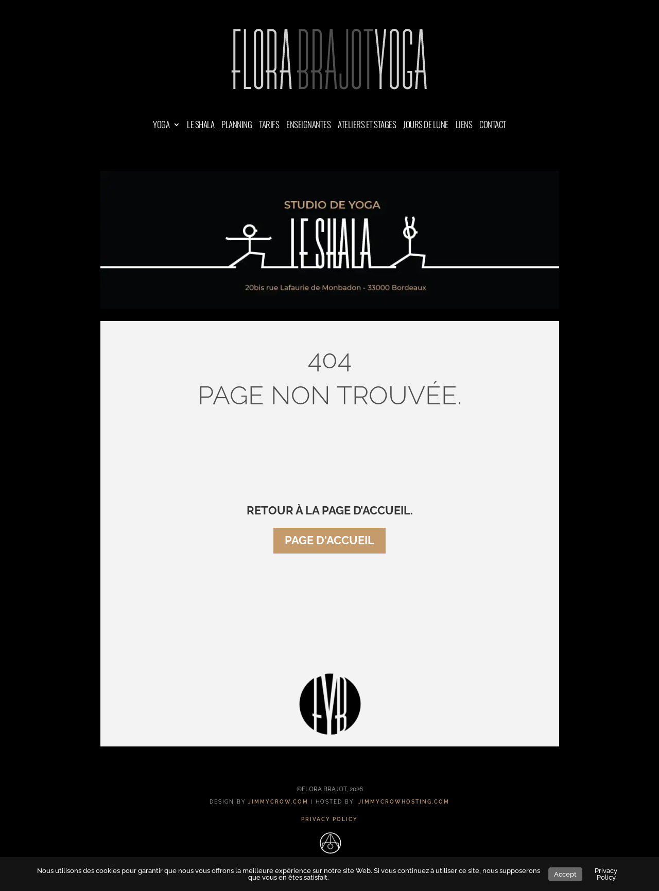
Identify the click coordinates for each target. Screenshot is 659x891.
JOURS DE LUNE (425, 126)
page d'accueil (329, 540)
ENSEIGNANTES (308, 126)
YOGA (161, 126)
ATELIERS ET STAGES (367, 126)
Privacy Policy (606, 874)
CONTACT (492, 126)
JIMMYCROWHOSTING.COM (403, 802)
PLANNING (236, 126)
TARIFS (269, 126)
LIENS (464, 126)
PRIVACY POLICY (329, 819)
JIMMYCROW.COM (278, 802)
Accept (565, 874)
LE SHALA (200, 126)
